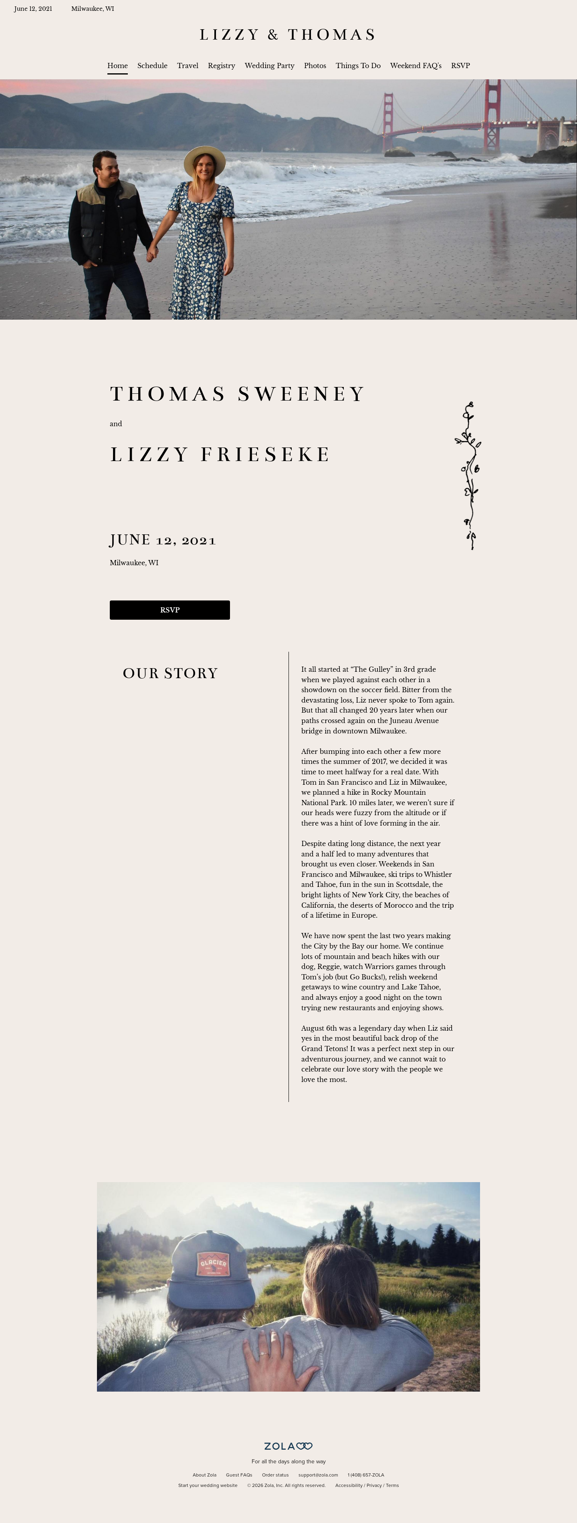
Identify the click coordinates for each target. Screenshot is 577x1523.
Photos (315, 66)
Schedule (152, 66)
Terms (392, 1485)
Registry (221, 66)
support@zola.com (318, 1475)
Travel (187, 66)
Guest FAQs (239, 1475)
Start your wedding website (208, 1485)
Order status (275, 1475)
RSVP (460, 66)
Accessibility (349, 1485)
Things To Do (358, 66)
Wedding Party (270, 66)
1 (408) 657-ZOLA (366, 1475)
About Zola (204, 1475)
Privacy (374, 1485)
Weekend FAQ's (416, 66)
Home (117, 66)
